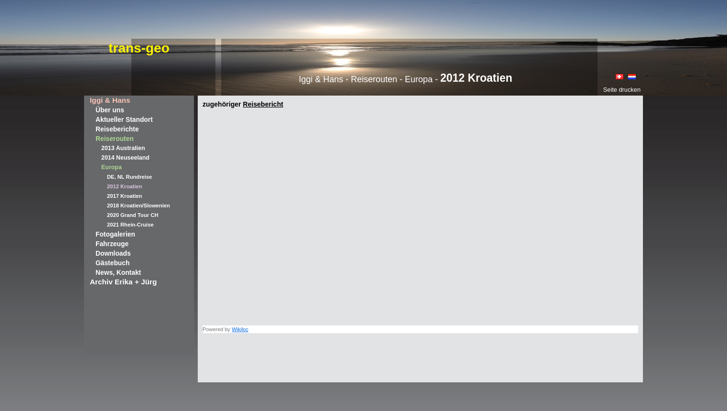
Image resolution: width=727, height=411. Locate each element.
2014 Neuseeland (125, 157)
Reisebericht (263, 104)
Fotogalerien (115, 234)
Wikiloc (240, 329)
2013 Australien (123, 148)
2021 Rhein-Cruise (130, 224)
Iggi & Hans (110, 100)
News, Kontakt (118, 272)
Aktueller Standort (124, 119)
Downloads (113, 253)
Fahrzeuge (112, 244)
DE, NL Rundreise (129, 177)
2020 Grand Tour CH (132, 215)
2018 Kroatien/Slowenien (138, 205)
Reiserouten (115, 138)
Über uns (110, 110)
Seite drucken (622, 89)
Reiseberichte (117, 129)
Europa (111, 167)
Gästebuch (112, 263)
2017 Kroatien (124, 196)
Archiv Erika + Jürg (123, 282)
